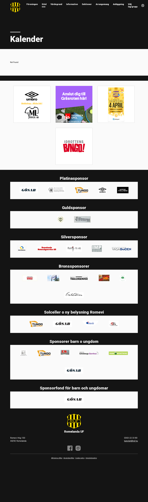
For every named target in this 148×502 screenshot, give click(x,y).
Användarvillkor (68, 458)
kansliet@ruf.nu (131, 441)
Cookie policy (80, 458)
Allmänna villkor (56, 458)
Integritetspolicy (91, 458)
